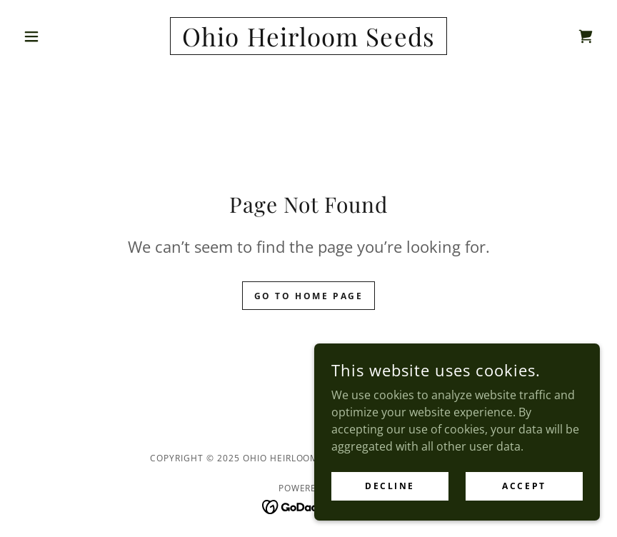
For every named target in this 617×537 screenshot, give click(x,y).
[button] (60, 36)
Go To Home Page (308, 296)
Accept (524, 486)
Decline (390, 486)
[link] (308, 42)
